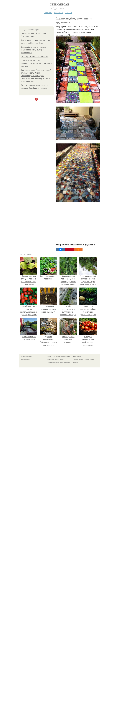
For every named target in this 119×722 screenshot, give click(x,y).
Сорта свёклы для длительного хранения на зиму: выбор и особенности (34, 50)
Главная (48, 12)
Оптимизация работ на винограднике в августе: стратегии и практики (36, 63)
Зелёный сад (59, 4)
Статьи (68, 12)
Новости (58, 12)
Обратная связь (77, 501)
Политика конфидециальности (55, 504)
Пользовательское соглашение (61, 501)
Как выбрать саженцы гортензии (34, 57)
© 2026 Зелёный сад (26, 501)
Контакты (49, 501)
